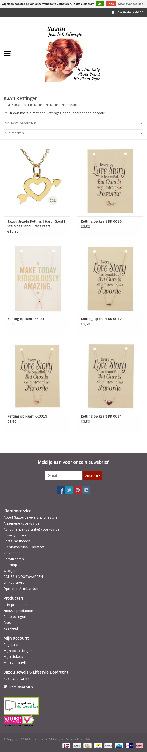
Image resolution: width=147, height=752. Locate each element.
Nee (111, 4)
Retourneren (14, 559)
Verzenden (12, 553)
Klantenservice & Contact (24, 547)
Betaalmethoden (17, 541)
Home (7, 105)
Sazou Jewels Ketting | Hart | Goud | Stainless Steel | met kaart (36, 223)
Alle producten (16, 605)
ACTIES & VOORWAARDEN (23, 577)
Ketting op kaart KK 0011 (27, 319)
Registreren (13, 645)
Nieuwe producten (18, 611)
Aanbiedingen (15, 617)
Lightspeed (90, 739)
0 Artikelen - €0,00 (127, 12)
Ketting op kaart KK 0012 (101, 319)
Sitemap (10, 565)
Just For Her (23, 105)
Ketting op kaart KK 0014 (101, 416)
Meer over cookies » (132, 4)
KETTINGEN (41, 105)
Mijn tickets (13, 657)
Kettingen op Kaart (63, 105)
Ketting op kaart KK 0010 (101, 221)
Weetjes (10, 571)
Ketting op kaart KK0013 (27, 416)
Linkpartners (14, 582)
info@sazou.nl (22, 687)
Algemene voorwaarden (23, 523)
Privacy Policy (15, 535)
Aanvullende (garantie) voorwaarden (33, 529)
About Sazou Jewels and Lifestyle (30, 517)
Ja (99, 4)
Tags (7, 622)
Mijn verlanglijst (17, 662)
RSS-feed (11, 628)
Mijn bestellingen (18, 651)
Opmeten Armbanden (21, 589)
